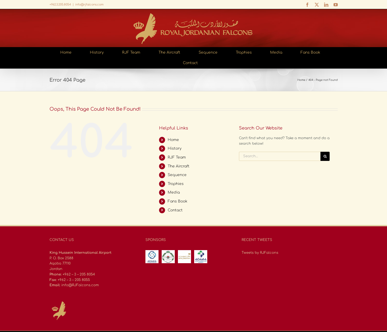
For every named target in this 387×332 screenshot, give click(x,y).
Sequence (177, 175)
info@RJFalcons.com (80, 285)
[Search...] (280, 156)
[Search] (325, 156)
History (175, 148)
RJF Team (177, 157)
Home (173, 140)
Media (174, 192)
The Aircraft (178, 166)
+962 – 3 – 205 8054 (79, 274)
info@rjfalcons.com (89, 4)
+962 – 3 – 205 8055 (74, 280)
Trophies (176, 184)
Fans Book (177, 201)
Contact (175, 210)
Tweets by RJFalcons (260, 253)
